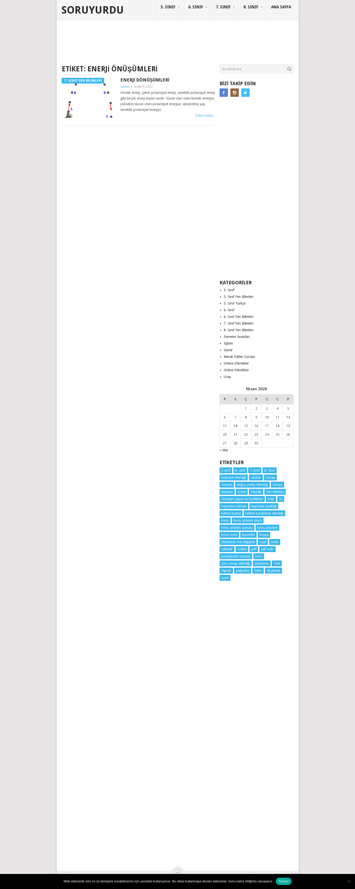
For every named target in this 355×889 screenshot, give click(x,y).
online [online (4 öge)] (241, 549)
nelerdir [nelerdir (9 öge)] (227, 549)
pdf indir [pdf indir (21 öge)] (267, 549)
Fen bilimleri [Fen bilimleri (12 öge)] (275, 492)
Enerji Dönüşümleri (144, 80)
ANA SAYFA (281, 7)
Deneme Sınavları (237, 337)
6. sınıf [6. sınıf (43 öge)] (240, 470)
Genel (228, 350)
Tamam (283, 881)
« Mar (224, 450)
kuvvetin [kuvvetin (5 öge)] (248, 535)
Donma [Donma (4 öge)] (226, 485)
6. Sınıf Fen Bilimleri (238, 317)
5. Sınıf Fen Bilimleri (238, 297)
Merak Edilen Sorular (239, 357)
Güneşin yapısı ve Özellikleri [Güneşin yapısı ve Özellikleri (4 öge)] (242, 499)
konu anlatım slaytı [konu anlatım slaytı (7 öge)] (248, 520)
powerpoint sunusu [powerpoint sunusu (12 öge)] (235, 556)
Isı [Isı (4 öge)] (280, 499)
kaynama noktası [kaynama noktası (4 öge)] (233, 506)
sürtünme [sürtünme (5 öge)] (262, 563)
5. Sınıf (229, 290)
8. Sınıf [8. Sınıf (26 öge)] (269, 470)
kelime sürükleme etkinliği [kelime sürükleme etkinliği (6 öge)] (264, 513)
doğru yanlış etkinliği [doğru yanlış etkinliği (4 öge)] (252, 485)
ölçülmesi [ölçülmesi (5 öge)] (273, 571)
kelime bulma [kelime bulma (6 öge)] (231, 513)
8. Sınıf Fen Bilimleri (238, 330)
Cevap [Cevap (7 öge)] (270, 477)
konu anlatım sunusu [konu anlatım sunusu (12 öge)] (237, 528)
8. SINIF (250, 7)
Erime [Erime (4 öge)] (242, 492)
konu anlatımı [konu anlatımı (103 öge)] (267, 528)
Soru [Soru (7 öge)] (258, 556)
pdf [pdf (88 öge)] (253, 549)
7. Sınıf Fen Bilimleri (238, 323)
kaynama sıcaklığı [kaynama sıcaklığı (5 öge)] (264, 506)
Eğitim (228, 343)
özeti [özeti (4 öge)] (225, 578)
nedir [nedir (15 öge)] (275, 542)
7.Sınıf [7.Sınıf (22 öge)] (255, 470)
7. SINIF (223, 7)
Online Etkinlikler (236, 363)
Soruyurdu (92, 10)
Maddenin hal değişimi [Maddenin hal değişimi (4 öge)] (238, 542)
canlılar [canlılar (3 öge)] (256, 477)
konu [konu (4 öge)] (225, 520)
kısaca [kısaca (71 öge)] (264, 535)
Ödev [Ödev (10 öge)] (258, 571)
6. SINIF (195, 7)
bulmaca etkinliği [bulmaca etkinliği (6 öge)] (233, 477)
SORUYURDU (270, 39)
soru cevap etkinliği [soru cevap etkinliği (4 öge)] (235, 563)
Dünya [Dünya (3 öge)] (277, 485)
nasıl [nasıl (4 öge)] (263, 542)
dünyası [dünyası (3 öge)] (227, 492)
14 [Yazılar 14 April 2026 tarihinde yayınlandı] (235, 426)
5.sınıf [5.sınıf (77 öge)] (225, 470)
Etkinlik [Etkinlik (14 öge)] (256, 492)
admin (124, 86)
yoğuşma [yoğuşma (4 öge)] (243, 571)
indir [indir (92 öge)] (271, 499)
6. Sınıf (229, 310)
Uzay (227, 377)
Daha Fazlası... (205, 115)
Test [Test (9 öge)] (277, 563)
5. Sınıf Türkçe (234, 303)
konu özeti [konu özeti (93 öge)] (229, 535)
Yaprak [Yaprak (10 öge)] (226, 571)
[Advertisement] (151, 45)
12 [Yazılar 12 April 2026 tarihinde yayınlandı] (288, 417)
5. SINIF (168, 7)
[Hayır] (348, 881)
